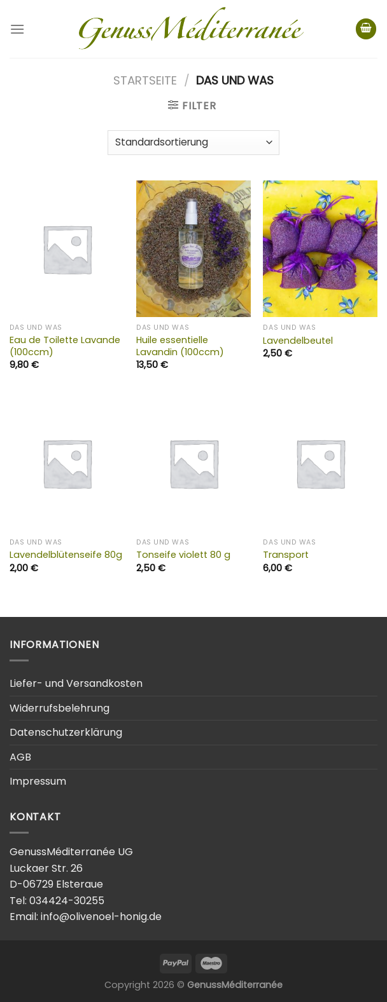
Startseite (145, 80)
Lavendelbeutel (298, 341)
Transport (286, 555)
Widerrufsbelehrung (59, 708)
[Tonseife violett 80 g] (193, 463)
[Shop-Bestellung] (193, 142)
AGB (20, 757)
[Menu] (17, 28)
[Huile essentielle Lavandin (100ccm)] (193, 248)
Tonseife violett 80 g (183, 555)
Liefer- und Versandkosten (76, 683)
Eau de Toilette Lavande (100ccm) (65, 346)
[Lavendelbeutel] (320, 248)
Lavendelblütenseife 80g (66, 555)
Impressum (38, 781)
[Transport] (320, 463)
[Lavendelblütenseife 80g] (67, 463)
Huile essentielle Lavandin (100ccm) (180, 346)
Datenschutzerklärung (66, 732)
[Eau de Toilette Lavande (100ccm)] (67, 248)
